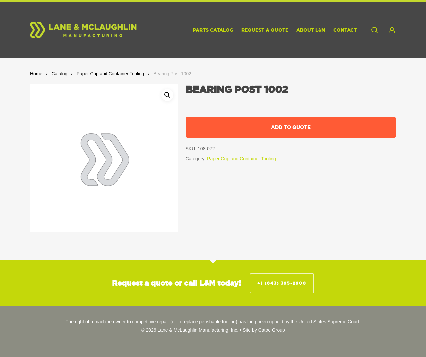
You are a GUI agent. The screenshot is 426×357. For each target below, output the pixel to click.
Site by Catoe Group (264, 330)
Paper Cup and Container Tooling (110, 73)
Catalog (60, 73)
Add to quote (291, 127)
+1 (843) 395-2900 (281, 283)
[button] (167, 95)
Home (36, 73)
